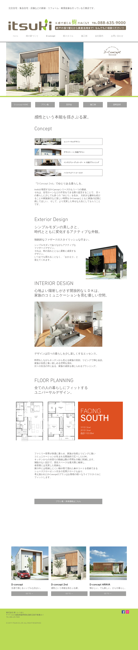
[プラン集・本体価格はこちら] (68, 501)
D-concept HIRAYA (100, 584)
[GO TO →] (29, 593)
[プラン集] (45, 104)
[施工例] (93, 104)
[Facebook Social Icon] (123, 612)
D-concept (17, 584)
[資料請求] (117, 104)
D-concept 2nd (59, 584)
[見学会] (69, 104)
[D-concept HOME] (21, 104)
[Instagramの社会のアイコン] (127, 612)
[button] (69, 69)
